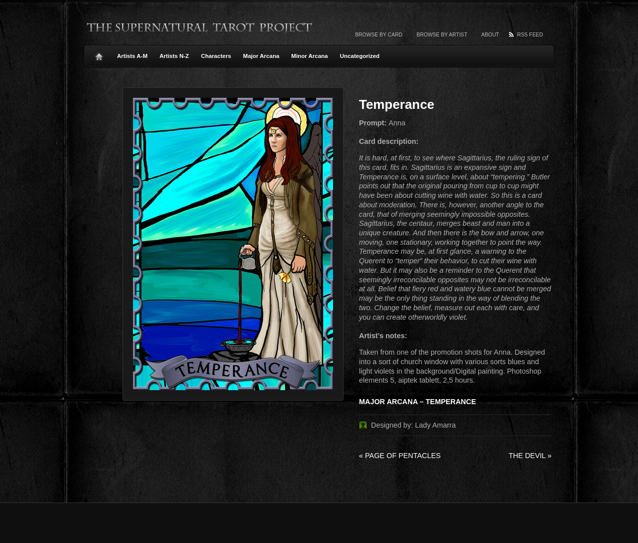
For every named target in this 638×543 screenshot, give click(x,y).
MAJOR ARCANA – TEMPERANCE (417, 402)
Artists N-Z (174, 56)
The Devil (530, 456)
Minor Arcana (310, 56)
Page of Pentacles (399, 456)
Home (99, 54)
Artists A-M (132, 56)
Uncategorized (360, 56)
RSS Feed (530, 34)
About (491, 34)
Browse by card (378, 34)
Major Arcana (261, 56)
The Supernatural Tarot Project (200, 27)
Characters (216, 56)
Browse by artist (442, 34)
